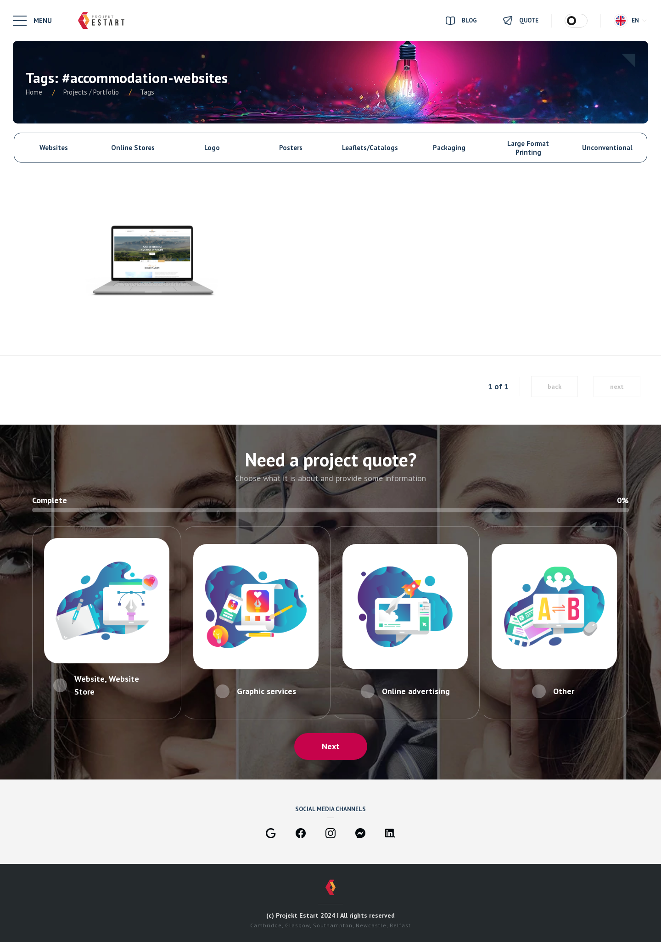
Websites (53, 147)
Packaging (449, 147)
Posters (290, 147)
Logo (212, 147)
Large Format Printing (528, 148)
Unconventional (607, 147)
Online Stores (133, 147)
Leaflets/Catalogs (370, 147)
